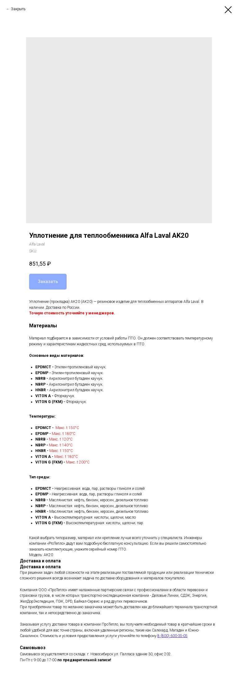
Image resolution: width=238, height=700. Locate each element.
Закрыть (18, 9)
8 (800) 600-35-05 (172, 636)
